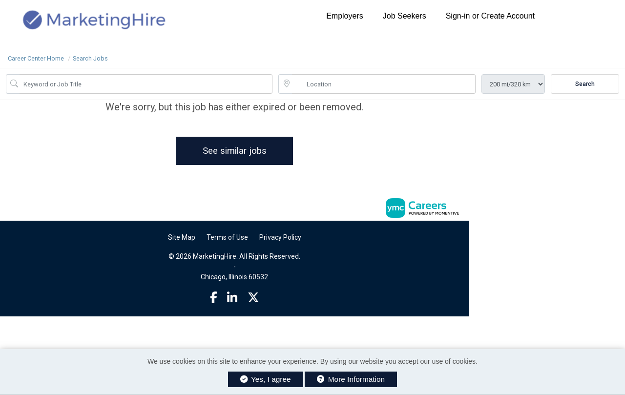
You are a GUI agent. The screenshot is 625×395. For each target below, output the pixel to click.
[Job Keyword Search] (146, 84)
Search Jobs (90, 58)
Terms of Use (227, 237)
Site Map (181, 237)
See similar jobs (235, 151)
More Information (351, 379)
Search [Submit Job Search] (585, 84)
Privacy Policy (280, 237)
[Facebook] (214, 298)
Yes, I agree (265, 379)
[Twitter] (253, 298)
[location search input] (384, 84)
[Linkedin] (232, 298)
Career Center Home (36, 58)
